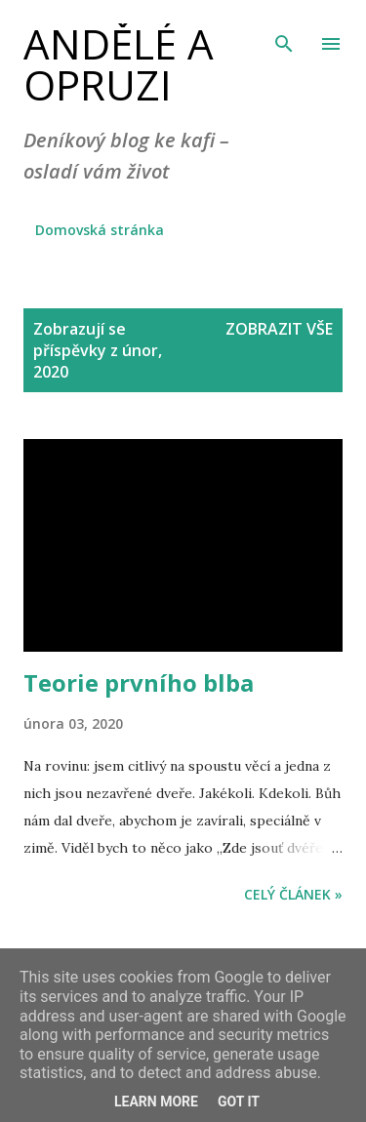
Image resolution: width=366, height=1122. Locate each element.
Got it (239, 1101)
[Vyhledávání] (284, 35)
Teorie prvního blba (138, 682)
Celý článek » (293, 894)
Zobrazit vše (279, 329)
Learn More (156, 1101)
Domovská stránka (99, 229)
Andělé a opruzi (118, 64)
